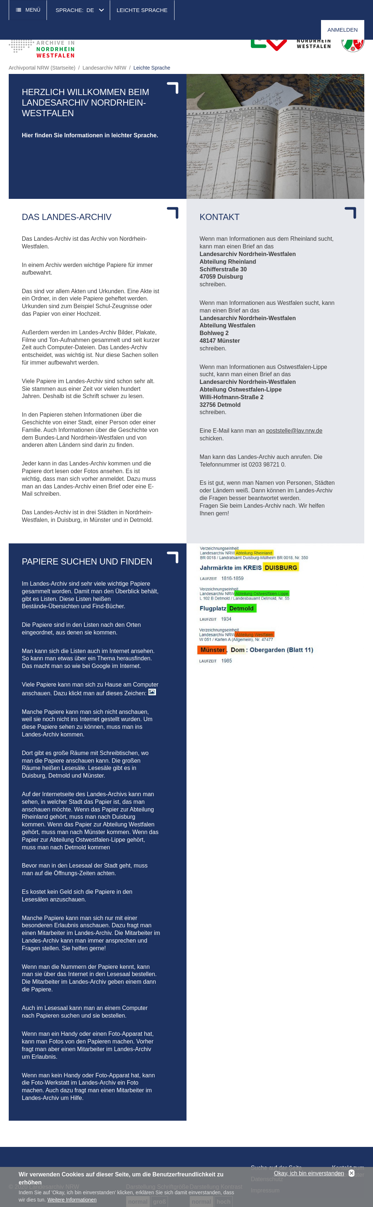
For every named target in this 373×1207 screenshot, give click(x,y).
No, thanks (351, 1175)
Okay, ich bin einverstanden (309, 1175)
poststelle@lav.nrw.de (294, 431)
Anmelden (343, 30)
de (90, 10)
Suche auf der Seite (276, 1168)
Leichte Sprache (142, 10)
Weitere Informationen (71, 1202)
